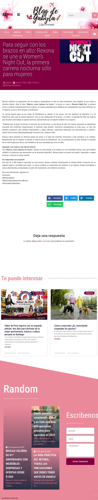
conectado (46, 241)
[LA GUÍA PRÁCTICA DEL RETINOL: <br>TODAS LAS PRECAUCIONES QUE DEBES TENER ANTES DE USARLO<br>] (45, 469)
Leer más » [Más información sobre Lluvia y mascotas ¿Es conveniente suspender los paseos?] (57, 339)
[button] (55, 198)
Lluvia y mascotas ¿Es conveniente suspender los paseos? (70, 327)
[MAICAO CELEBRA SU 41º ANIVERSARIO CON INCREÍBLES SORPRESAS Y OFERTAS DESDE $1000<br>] (17, 448)
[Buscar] (95, 15)
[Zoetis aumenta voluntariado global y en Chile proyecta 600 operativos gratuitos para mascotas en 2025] (45, 427)
